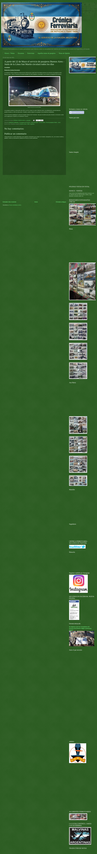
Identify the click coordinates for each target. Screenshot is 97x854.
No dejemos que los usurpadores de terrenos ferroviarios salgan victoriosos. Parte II (80, 628)
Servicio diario (42, 122)
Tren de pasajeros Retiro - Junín (53, 122)
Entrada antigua (61, 202)
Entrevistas (30, 53)
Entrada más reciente (9, 202)
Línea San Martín (34, 122)
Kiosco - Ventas (10, 53)
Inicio (36, 202)
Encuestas (21, 53)
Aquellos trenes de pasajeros (46, 53)
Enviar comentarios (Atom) (15, 205)
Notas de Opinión (64, 53)
